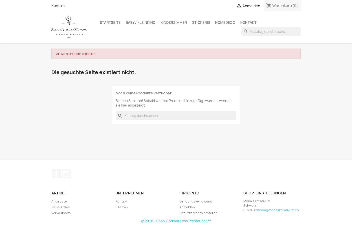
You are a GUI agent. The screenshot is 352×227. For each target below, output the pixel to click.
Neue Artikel (60, 207)
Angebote (59, 201)
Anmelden (187, 207)
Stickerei (201, 22)
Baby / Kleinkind (140, 22)
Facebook (56, 173)
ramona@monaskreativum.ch (276, 210)
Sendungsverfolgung (195, 201)
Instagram (66, 173)
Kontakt (58, 5)
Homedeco (225, 22)
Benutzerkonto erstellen (198, 213)
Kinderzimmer (174, 22)
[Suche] (271, 31)
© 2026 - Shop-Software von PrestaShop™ (176, 221)
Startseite (110, 22)
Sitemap (121, 207)
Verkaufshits (61, 213)
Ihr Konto (189, 193)
